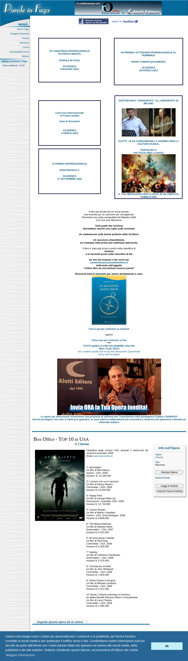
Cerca (26, 47)
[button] (147, 646)
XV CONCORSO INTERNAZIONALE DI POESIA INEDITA (69, 52)
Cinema (159, 457)
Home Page (23, 29)
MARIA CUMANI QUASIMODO (148, 61)
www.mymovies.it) (103, 456)
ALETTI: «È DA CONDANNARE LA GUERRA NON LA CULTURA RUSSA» (148, 142)
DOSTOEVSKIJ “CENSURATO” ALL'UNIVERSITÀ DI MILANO (148, 102)
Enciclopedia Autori (20, 52)
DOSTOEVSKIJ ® (69, 170)
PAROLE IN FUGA (69, 60)
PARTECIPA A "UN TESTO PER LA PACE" (148, 151)
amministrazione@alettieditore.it (109, 262)
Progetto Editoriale (20, 33)
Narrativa (25, 42)
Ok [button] (167, 646)
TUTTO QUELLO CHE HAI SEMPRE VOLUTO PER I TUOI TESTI (109, 347)
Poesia (26, 38)
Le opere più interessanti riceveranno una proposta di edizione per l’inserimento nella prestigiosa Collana (109, 416)
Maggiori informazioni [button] (20, 655)
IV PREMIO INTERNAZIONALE (69, 163)
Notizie (26, 56)
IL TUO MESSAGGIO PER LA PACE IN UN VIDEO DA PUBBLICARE (148, 195)
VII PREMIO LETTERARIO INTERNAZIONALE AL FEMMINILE (148, 54)
